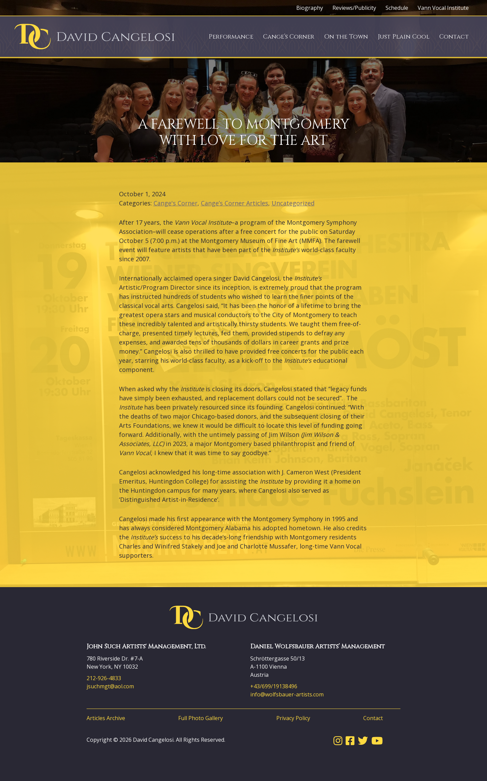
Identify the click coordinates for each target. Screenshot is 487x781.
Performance (231, 36)
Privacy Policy (293, 718)
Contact (454, 36)
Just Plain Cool (404, 36)
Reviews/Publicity (354, 8)
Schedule (397, 8)
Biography (309, 8)
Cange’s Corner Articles (234, 203)
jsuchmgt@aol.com (110, 686)
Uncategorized (293, 203)
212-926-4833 (104, 678)
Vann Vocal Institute (443, 8)
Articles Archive (106, 718)
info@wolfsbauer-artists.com (287, 694)
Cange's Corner (176, 203)
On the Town (346, 36)
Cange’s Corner (288, 36)
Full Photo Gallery (200, 718)
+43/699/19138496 (273, 686)
